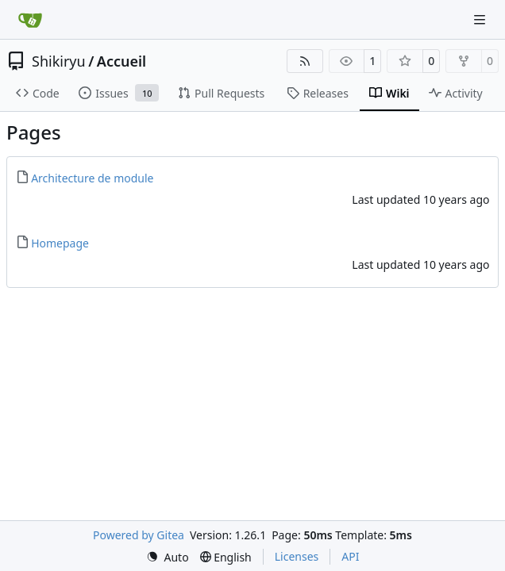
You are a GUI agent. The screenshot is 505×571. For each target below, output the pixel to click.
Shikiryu (59, 61)
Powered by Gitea (138, 534)
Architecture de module (92, 178)
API (350, 556)
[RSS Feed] (305, 61)
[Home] (30, 20)
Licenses (297, 556)
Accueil (121, 61)
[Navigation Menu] (481, 19)
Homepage (60, 243)
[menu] (167, 557)
